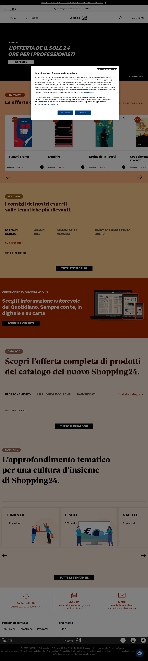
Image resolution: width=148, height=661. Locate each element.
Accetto (83, 113)
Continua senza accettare (107, 70)
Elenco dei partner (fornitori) (46, 104)
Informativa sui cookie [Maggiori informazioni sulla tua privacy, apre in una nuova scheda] (85, 92)
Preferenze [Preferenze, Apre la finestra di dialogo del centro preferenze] (65, 113)
